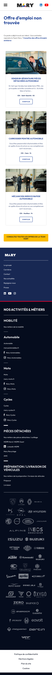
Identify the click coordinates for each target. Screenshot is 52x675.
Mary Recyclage (10, 451)
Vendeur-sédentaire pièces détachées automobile (26, 79)
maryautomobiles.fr (11, 348)
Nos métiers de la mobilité (14, 327)
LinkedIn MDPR (11, 446)
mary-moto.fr (9, 379)
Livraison (7, 485)
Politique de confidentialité (26, 654)
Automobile (8, 343)
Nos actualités (9, 279)
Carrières (7, 270)
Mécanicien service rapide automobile (26, 197)
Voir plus (26, 102)
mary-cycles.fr (9, 410)
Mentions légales (26, 659)
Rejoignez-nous (10, 283)
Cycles (6, 406)
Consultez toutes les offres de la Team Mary (26, 238)
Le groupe (8, 265)
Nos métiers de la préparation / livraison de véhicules (24, 476)
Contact (7, 274)
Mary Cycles (9, 415)
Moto (6, 375)
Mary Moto (9, 384)
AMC (6, 456)
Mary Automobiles (12, 352)
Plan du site (26, 663)
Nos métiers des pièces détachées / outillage (21, 437)
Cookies (26, 668)
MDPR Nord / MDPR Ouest (14, 442)
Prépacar (7, 481)
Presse (6, 288)
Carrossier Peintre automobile (26, 138)
